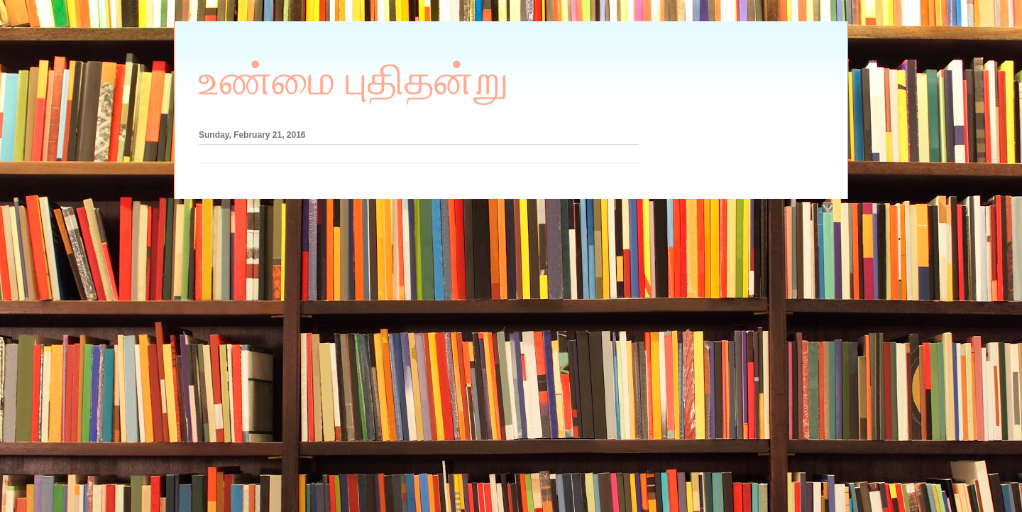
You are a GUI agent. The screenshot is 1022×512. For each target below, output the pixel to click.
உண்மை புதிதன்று (354, 80)
